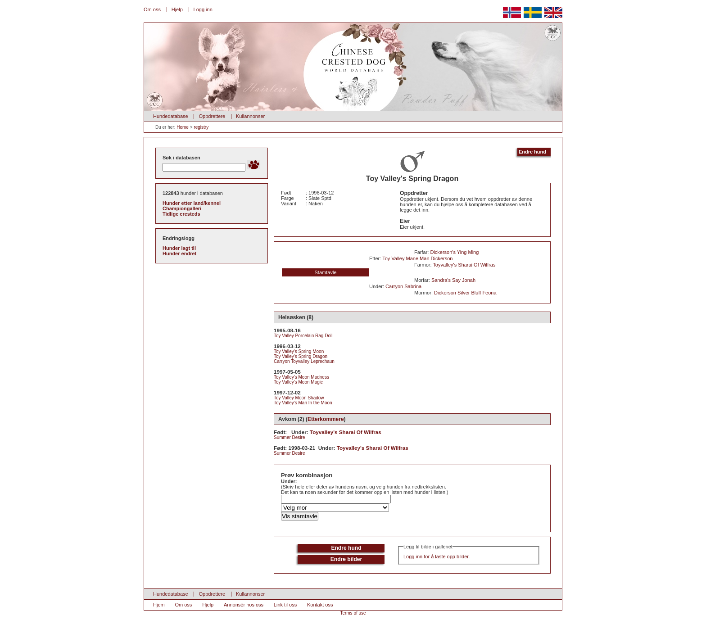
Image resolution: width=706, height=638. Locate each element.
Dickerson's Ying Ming (454, 252)
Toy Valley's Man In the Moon (303, 402)
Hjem (159, 604)
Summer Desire (289, 437)
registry (201, 127)
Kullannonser (250, 116)
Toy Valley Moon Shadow (299, 397)
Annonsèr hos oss (243, 604)
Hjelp (177, 9)
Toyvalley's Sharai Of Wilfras (464, 264)
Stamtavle (326, 272)
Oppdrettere (212, 116)
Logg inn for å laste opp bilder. (436, 556)
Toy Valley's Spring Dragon (300, 356)
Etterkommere (326, 419)
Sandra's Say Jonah (453, 280)
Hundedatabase (170, 116)
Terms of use (353, 613)
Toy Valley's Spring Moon (299, 351)
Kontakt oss (320, 604)
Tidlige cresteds (181, 214)
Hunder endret (179, 253)
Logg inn (203, 9)
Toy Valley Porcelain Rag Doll (303, 335)
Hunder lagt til (179, 248)
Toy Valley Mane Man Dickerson (417, 258)
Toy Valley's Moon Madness (301, 377)
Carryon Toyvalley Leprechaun (304, 361)
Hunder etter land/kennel (192, 203)
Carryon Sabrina (403, 286)
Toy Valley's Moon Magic (298, 382)
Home (182, 127)
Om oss (152, 9)
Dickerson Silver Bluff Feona (465, 292)
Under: (289, 481)
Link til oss (285, 604)
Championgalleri (182, 208)
